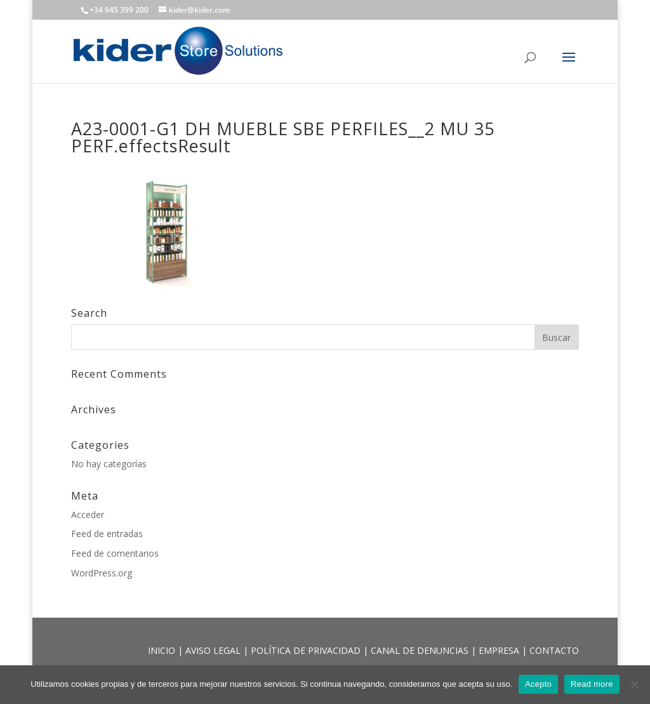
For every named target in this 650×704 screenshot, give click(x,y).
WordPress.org (101, 573)
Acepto (538, 684)
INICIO (163, 650)
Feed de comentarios (115, 553)
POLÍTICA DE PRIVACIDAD (307, 650)
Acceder (87, 514)
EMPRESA (500, 650)
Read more (592, 684)
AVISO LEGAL (214, 650)
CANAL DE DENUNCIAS (421, 650)
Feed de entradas (107, 534)
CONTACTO (554, 650)
